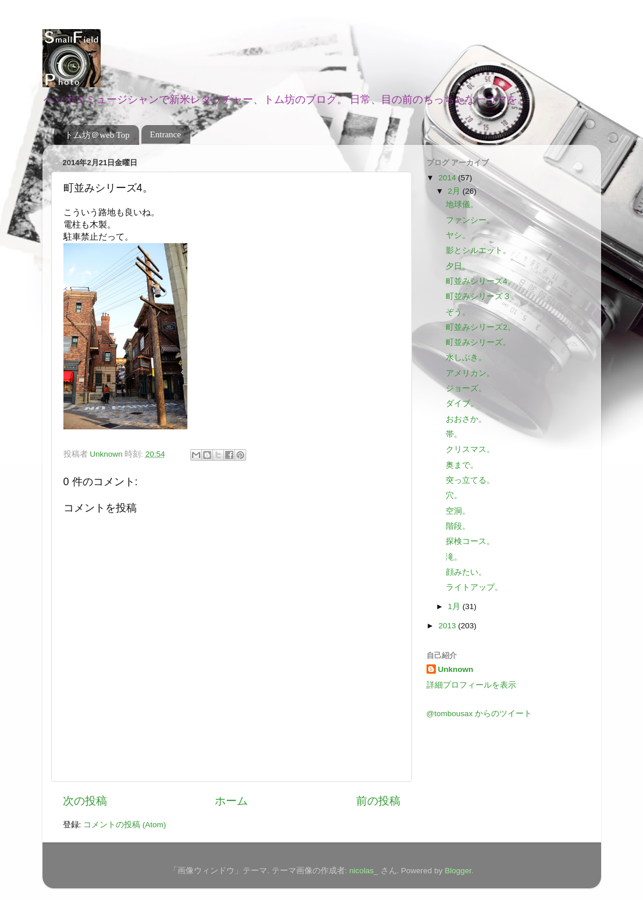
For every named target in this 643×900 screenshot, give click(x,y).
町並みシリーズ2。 (481, 327)
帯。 (454, 434)
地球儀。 (462, 204)
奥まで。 (462, 465)
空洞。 (458, 511)
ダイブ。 (462, 403)
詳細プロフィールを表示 (471, 685)
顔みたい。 (466, 572)
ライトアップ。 (474, 587)
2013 (448, 625)
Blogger (458, 870)
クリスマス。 (470, 449)
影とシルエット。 (478, 250)
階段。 (458, 526)
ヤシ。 (458, 235)
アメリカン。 (470, 373)
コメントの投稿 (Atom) (124, 824)
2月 (455, 191)
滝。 (454, 557)
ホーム (231, 801)
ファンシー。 (470, 220)
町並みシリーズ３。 (482, 296)
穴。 (454, 495)
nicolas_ (363, 870)
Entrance (165, 134)
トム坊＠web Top (97, 135)
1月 (455, 606)
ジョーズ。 (466, 388)
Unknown (456, 669)
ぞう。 (458, 312)
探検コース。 (470, 541)
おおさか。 (466, 419)
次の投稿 (85, 801)
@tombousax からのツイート (479, 713)
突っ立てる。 (470, 480)
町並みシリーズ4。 (481, 281)
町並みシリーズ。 (478, 342)
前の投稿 (378, 801)
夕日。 (458, 266)
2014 (448, 177)
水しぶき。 (466, 357)
